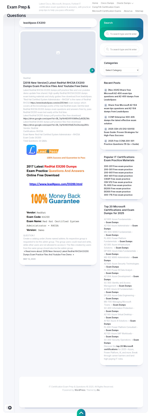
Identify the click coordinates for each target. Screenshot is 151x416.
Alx (98, 390)
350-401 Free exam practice (118, 176)
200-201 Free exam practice (118, 166)
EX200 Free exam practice (117, 188)
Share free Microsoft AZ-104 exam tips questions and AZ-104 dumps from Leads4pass (120, 108)
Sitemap (139, 11)
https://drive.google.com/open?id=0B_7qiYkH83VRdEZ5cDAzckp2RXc (56, 125)
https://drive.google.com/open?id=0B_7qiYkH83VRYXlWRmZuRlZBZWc (56, 118)
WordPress (80, 390)
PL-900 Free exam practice (118, 185)
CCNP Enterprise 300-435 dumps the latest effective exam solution (120, 120)
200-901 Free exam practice (118, 172)
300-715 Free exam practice (118, 195)
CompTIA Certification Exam (106, 7)
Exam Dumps (112, 222)
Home (95, 3)
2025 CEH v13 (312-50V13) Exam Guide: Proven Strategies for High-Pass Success (121, 132)
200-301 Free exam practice (118, 169)
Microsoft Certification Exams (106, 11)
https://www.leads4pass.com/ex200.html (49, 103)
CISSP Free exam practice (117, 179)
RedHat (27, 78)
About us (128, 11)
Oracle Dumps (124, 3)
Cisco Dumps (107, 3)
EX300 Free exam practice (117, 191)
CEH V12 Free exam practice (118, 182)
